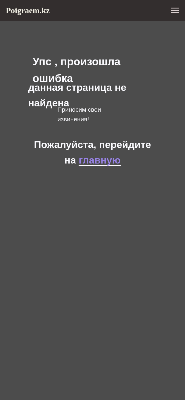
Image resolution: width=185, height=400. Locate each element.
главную (99, 160)
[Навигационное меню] (175, 10)
